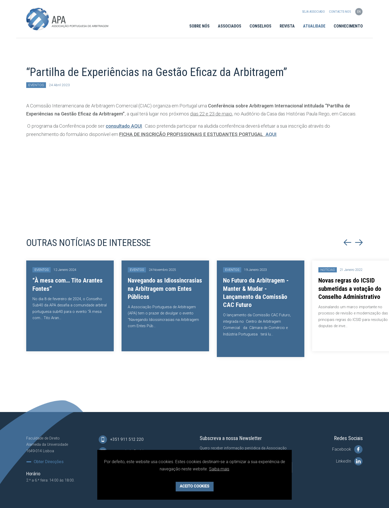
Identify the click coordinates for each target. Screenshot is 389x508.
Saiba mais (219, 468)
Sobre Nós (199, 26)
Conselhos (260, 26)
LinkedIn (349, 461)
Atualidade (314, 26)
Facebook (347, 449)
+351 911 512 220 (121, 439)
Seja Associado (313, 12)
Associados (229, 26)
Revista (287, 26)
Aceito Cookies (194, 486)
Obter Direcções (49, 461)
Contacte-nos (340, 12)
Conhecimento (348, 26)
